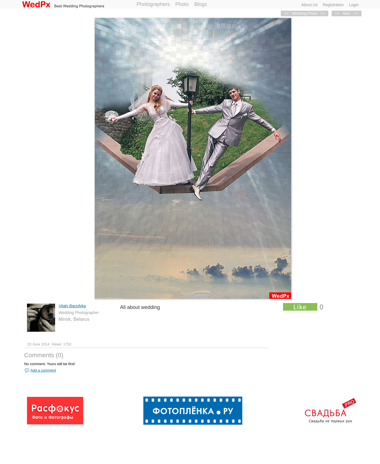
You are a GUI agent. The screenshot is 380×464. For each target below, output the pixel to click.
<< (337, 13)
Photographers (153, 4)
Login (354, 5)
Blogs (200, 4)
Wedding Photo (304, 13)
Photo (182, 4)
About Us (309, 5)
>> (356, 13)
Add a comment (43, 370)
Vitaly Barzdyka (72, 306)
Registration (333, 5)
